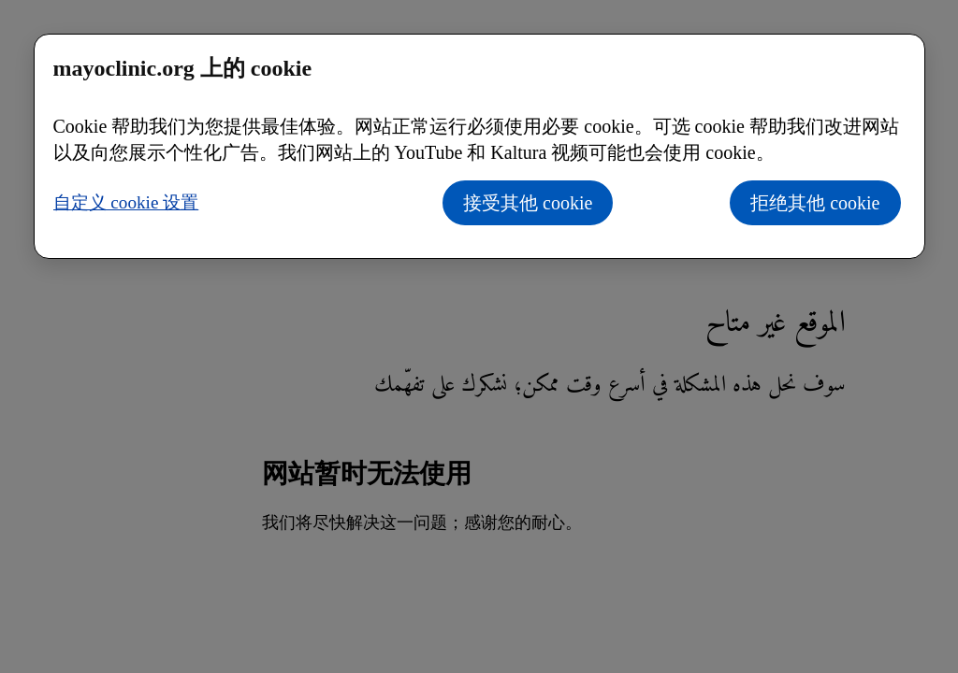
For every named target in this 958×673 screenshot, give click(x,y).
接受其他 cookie (527, 203)
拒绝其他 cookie (814, 203)
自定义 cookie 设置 (126, 202)
